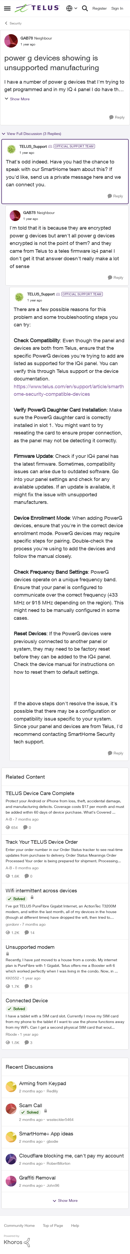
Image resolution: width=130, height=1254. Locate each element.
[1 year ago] (30, 978)
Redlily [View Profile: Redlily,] (52, 1091)
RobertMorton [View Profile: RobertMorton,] (58, 1163)
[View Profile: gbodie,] (11, 1137)
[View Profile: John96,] (11, 1181)
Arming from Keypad (42, 1083)
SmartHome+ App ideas (46, 1134)
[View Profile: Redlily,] (11, 1086)
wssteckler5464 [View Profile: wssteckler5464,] (60, 1119)
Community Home (19, 1225)
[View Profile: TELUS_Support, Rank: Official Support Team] (11, 149)
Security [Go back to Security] (13, 23)
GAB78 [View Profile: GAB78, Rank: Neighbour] (26, 38)
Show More (17, 99)
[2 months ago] (31, 1091)
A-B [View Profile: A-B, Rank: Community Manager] (9, 819)
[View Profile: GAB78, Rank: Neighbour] (11, 41)
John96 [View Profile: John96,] (53, 1185)
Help (75, 1225)
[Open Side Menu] (7, 8)
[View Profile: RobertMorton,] (11, 1159)
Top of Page (53, 1225)
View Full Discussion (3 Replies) (31, 133)
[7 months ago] (26, 819)
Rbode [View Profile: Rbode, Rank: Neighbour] (11, 1034)
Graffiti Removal (37, 1178)
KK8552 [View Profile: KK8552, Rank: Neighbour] (12, 977)
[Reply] (117, 117)
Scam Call (30, 1105)
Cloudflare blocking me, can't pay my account (71, 1156)
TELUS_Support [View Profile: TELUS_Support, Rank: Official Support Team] (33, 146)
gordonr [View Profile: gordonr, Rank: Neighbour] (12, 924)
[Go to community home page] (38, 8)
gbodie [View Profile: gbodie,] (52, 1141)
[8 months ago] (26, 868)
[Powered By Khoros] (65, 1241)
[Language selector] (72, 8)
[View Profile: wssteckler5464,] (11, 1108)
